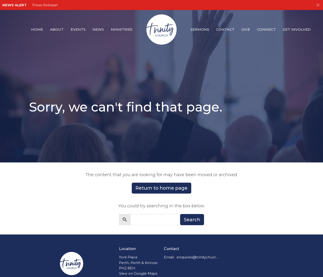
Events (78, 29)
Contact (225, 29)
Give (245, 29)
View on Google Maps (138, 273)
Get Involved (297, 29)
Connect (266, 29)
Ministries (121, 29)
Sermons (200, 29)
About (57, 29)
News (98, 29)
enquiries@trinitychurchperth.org (198, 257)
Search (192, 219)
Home (37, 29)
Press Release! (45, 5)
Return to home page (161, 188)
